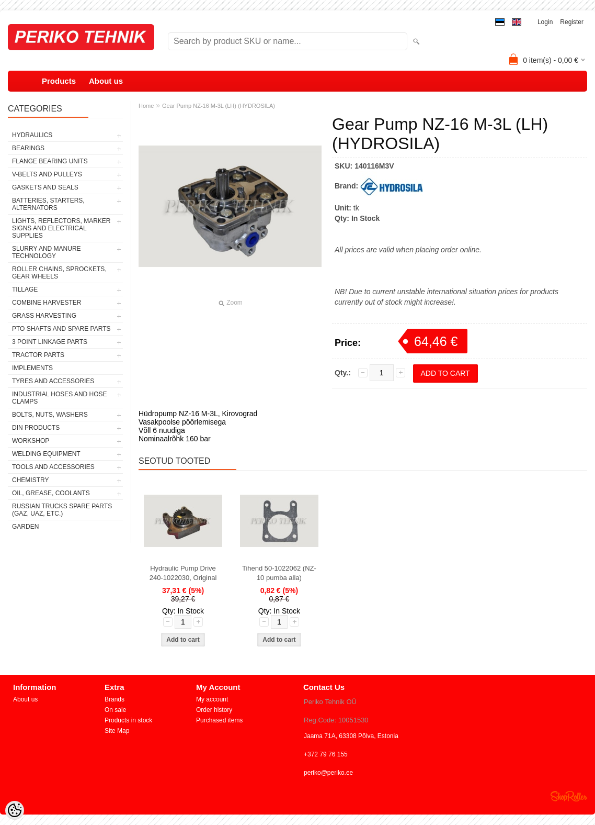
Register (571, 22)
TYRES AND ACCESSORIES (53, 381)
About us (106, 80)
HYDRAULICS (32, 135)
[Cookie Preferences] (14, 810)
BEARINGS (28, 148)
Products (59, 80)
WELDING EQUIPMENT (46, 454)
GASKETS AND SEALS (45, 187)
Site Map (117, 730)
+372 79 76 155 (326, 754)
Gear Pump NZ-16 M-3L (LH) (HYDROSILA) (218, 106)
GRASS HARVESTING (44, 315)
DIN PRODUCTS (36, 427)
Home (146, 106)
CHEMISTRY (30, 480)
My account (212, 699)
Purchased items (219, 720)
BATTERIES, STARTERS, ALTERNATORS (48, 204)
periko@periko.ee (328, 772)
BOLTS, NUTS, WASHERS (50, 414)
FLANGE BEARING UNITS (50, 161)
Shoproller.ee (569, 796)
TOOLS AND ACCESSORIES (53, 467)
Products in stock (128, 720)
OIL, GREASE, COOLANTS (51, 493)
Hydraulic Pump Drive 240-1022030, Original (183, 573)
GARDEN (25, 526)
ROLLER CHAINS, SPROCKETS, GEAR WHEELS (59, 272)
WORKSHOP (30, 440)
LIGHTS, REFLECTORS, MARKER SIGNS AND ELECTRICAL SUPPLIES (61, 228)
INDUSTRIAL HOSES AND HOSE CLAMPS (59, 398)
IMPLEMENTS (32, 368)
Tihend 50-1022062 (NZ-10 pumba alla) (279, 573)
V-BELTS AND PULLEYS (47, 174)
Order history (214, 709)
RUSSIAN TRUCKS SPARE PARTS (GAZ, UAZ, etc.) (62, 510)
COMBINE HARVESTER (46, 302)
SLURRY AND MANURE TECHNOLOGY (46, 252)
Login (545, 22)
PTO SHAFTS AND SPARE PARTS (61, 328)
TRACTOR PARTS (38, 355)
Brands (114, 699)
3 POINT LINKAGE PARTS (49, 341)
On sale (115, 709)
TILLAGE (25, 289)
